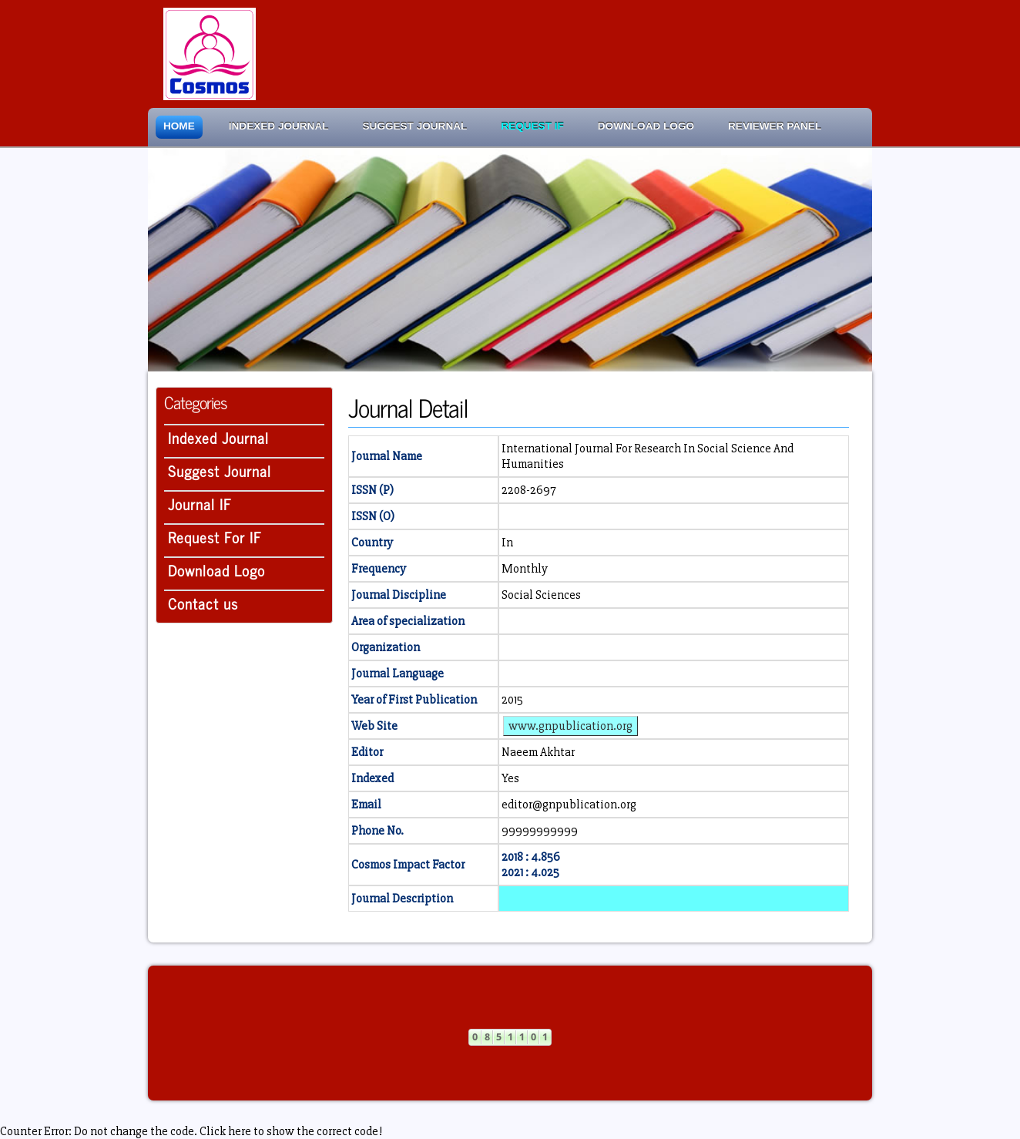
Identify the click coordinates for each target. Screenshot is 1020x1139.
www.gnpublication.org (570, 726)
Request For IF (215, 537)
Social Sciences (541, 595)
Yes (510, 778)
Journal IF (200, 504)
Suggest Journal (415, 126)
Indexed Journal (279, 126)
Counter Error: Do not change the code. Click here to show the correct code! (191, 1131)
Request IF (532, 126)
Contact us (203, 603)
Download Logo (646, 126)
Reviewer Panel (774, 126)
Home (179, 126)
